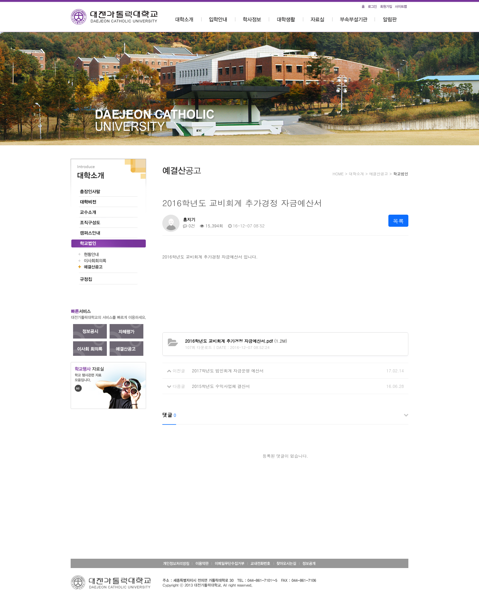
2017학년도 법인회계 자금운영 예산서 (228, 370)
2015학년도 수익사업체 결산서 (221, 386)
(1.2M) (236, 341)
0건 (189, 225)
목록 (398, 221)
